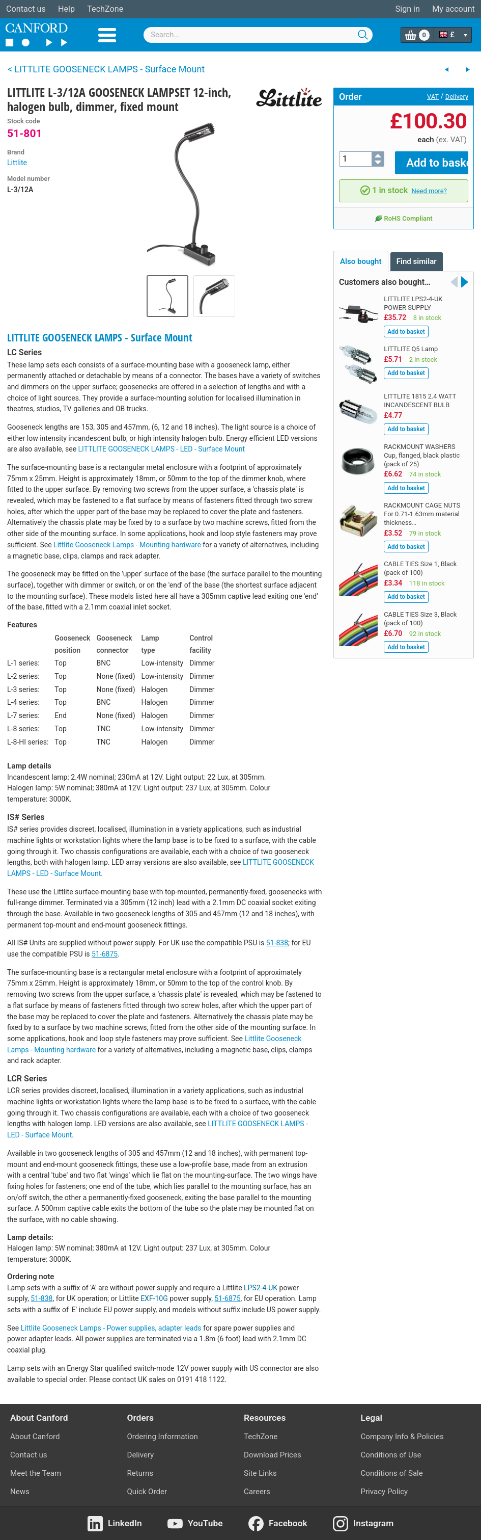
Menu (107, 35)
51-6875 (105, 954)
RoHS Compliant (403, 211)
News (20, 1491)
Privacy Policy (384, 1491)
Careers (257, 1491)
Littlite (17, 162)
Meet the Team (35, 1473)
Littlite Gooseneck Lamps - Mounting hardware (127, 545)
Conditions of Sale (392, 1473)
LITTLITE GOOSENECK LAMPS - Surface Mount (99, 337)
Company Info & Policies (402, 1436)
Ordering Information (162, 1436)
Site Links (260, 1473)
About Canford (35, 1436)
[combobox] (258, 35)
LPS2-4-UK (260, 1288)
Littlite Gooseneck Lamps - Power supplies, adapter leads (111, 1328)
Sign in (407, 9)
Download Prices (272, 1454)
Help (66, 9)
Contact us (26, 9)
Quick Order (147, 1491)
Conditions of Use (391, 1454)
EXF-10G (154, 1298)
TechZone (105, 9)
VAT (433, 96)
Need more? (429, 183)
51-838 (277, 943)
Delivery (456, 96)
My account (453, 9)
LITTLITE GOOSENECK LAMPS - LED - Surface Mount (161, 449)
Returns (140, 1473)
